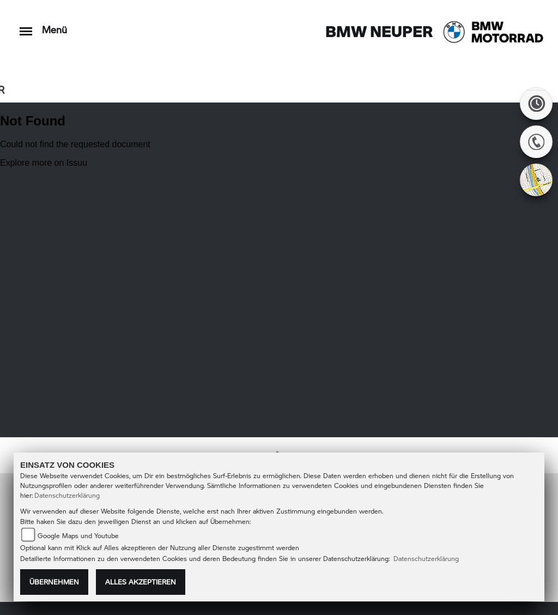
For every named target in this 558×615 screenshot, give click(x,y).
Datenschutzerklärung (67, 495)
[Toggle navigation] (26, 25)
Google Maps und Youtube (78, 535)
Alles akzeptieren (140, 581)
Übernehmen (54, 581)
